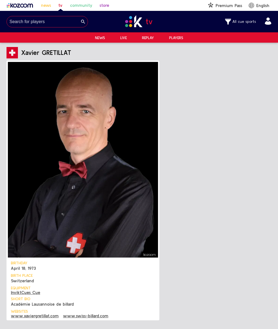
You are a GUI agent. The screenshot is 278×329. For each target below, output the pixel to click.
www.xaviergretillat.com (35, 315)
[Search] (83, 21)
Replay (148, 38)
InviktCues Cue (25, 292)
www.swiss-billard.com (85, 315)
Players (176, 38)
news (46, 5)
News (100, 38)
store (104, 5)
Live (123, 38)
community (81, 5)
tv (60, 5)
